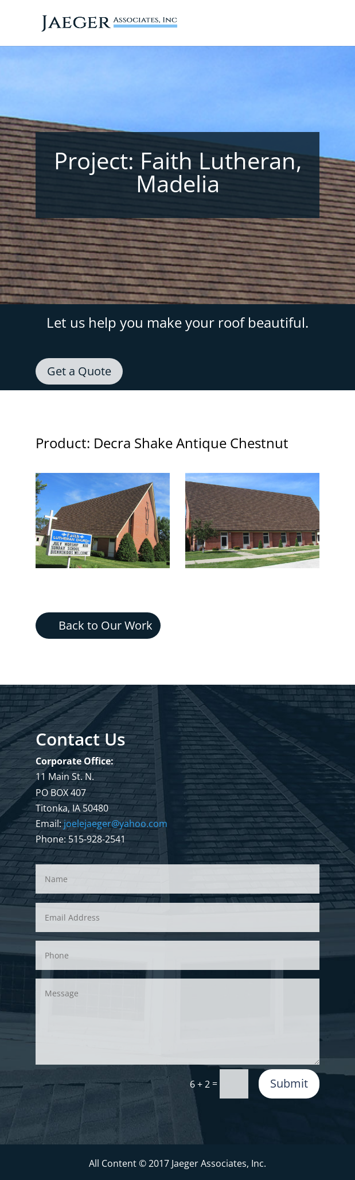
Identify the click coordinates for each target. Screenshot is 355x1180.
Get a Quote (79, 371)
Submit (289, 1083)
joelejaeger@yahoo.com (115, 823)
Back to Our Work (105, 625)
